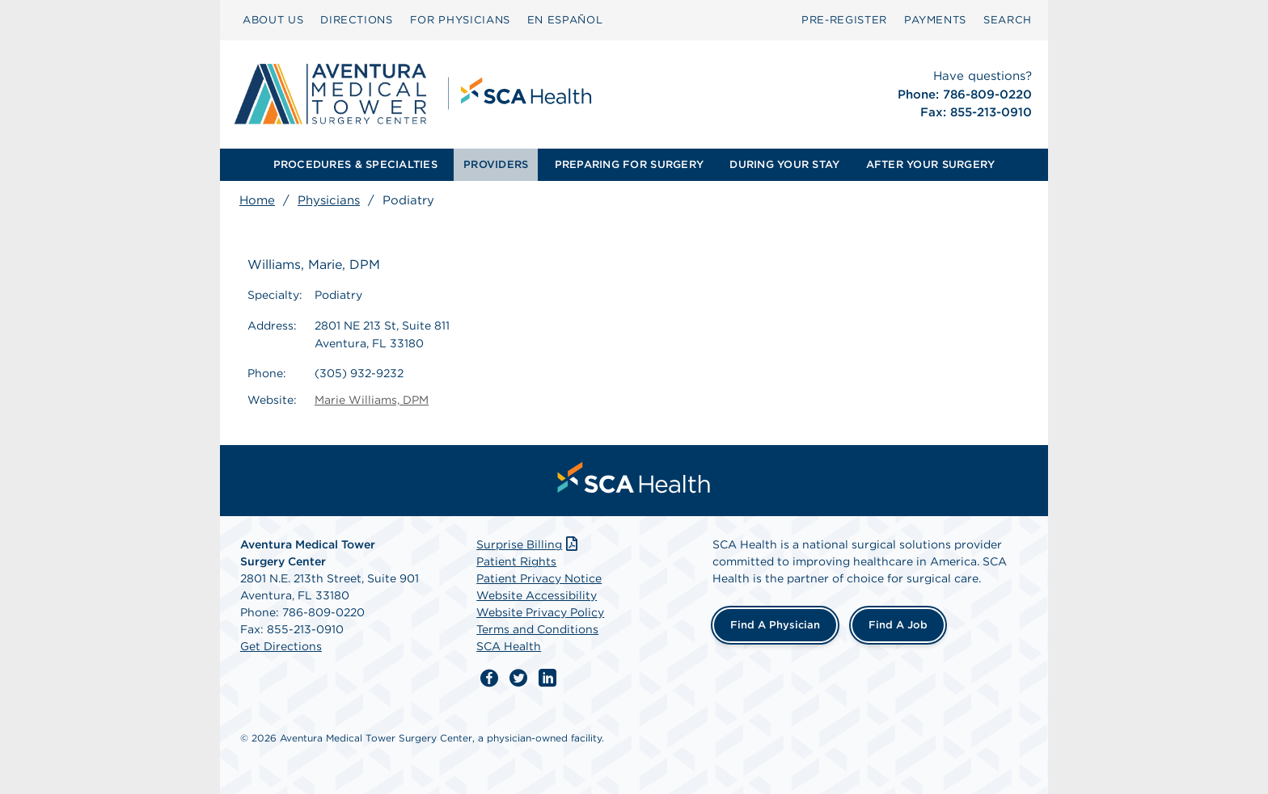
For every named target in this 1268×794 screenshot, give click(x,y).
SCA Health (508, 646)
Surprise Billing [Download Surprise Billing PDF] (528, 544)
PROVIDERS (495, 164)
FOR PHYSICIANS (460, 20)
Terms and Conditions (537, 629)
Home (257, 200)
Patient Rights (516, 561)
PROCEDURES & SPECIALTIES (355, 164)
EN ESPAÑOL (565, 20)
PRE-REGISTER (844, 20)
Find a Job (898, 625)
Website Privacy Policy (540, 612)
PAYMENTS (935, 20)
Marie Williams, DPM (372, 399)
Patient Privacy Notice (539, 578)
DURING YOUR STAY (784, 164)
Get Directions (281, 646)
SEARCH (1007, 20)
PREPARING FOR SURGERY (629, 164)
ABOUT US (273, 20)
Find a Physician (775, 625)
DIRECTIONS (356, 20)
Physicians (329, 200)
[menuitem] (273, 20)
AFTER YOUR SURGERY (930, 164)
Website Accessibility (536, 595)
